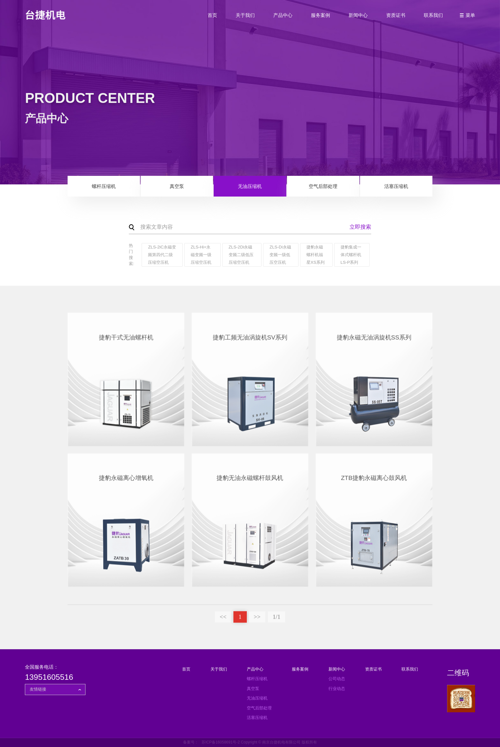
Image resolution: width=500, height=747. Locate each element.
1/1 (276, 619)
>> (257, 619)
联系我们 (433, 15)
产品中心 (282, 15)
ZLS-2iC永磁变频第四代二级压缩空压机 (162, 255)
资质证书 (395, 15)
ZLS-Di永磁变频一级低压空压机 (280, 255)
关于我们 (245, 15)
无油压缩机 (250, 186)
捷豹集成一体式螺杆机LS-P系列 (351, 255)
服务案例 (320, 15)
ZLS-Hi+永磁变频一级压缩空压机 (201, 255)
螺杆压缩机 (104, 186)
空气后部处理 (323, 186)
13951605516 (49, 677)
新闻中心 (358, 15)
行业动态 (336, 688)
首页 (212, 15)
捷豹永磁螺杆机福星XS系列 (315, 255)
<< (223, 619)
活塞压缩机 (396, 186)
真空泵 (177, 186)
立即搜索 (360, 227)
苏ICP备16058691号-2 (221, 742)
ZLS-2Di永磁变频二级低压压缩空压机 (241, 255)
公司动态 (336, 678)
